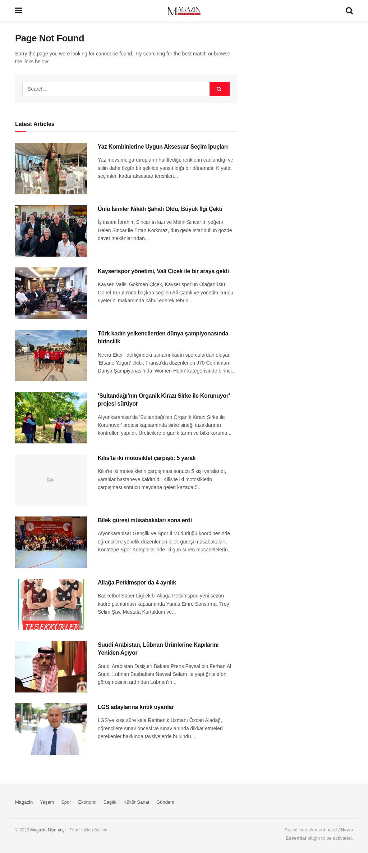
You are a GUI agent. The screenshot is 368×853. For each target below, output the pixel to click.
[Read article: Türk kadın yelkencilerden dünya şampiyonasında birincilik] (51, 355)
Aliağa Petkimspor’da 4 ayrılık (137, 582)
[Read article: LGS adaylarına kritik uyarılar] (51, 729)
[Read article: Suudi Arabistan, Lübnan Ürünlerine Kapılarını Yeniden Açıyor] (51, 666)
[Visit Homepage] (184, 10)
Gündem (165, 802)
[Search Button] (349, 11)
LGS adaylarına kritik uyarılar (136, 707)
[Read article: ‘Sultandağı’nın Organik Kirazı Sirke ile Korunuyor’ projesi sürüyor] (51, 417)
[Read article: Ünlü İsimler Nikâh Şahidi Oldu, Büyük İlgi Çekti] (51, 231)
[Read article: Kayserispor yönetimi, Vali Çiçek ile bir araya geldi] (51, 293)
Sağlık (110, 802)
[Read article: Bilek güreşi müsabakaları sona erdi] (51, 542)
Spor (66, 802)
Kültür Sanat (137, 802)
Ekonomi (87, 802)
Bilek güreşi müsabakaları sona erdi (145, 520)
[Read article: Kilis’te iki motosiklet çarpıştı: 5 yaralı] (51, 480)
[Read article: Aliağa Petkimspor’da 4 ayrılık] (51, 604)
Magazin (24, 802)
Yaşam (47, 802)
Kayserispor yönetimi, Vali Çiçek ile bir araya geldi (163, 271)
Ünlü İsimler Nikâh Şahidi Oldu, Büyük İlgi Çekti (160, 209)
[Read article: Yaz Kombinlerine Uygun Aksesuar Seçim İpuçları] (51, 168)
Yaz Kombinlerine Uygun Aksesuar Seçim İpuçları (163, 147)
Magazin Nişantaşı (48, 829)
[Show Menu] (18, 11)
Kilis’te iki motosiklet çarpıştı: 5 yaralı (147, 458)
